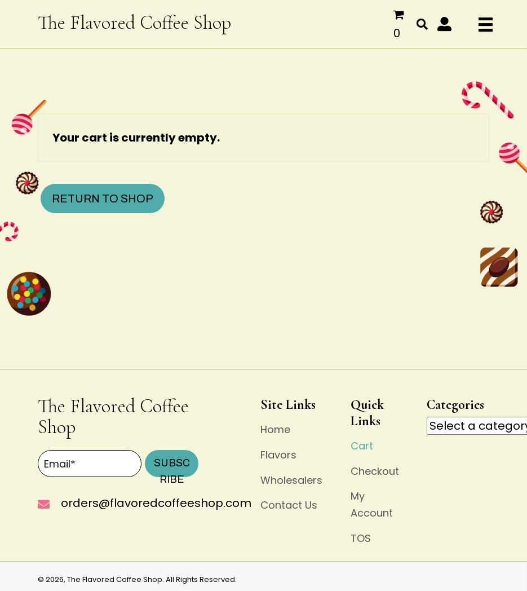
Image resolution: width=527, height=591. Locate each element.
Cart (362, 446)
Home (275, 429)
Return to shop (102, 198)
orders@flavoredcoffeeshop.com (156, 503)
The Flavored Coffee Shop (134, 22)
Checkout (375, 471)
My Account (372, 504)
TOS (361, 538)
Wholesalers (291, 480)
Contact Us (288, 505)
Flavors (278, 455)
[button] (444, 24)
